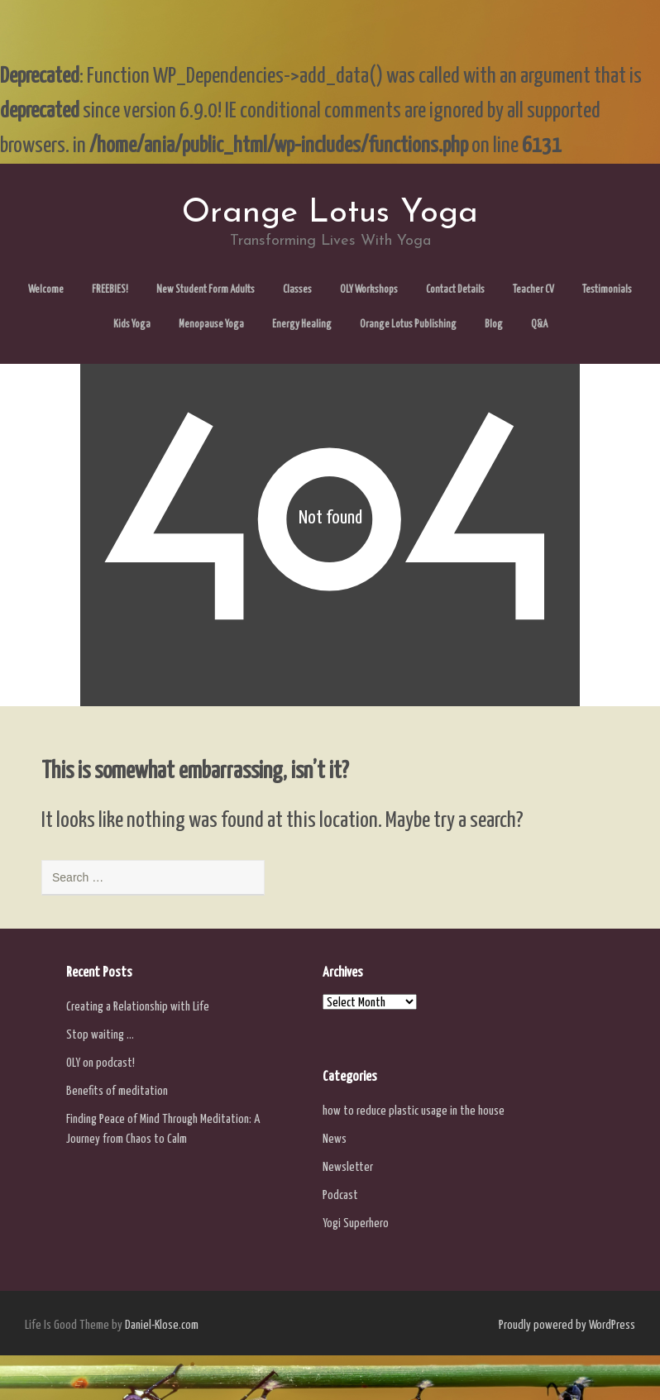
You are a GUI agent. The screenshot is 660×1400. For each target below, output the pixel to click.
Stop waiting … (100, 1035)
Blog (494, 324)
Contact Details (455, 289)
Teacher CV (533, 289)
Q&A (539, 324)
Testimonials (607, 289)
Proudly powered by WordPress (567, 1325)
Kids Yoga (132, 324)
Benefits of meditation (117, 1091)
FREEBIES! (110, 289)
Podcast (340, 1195)
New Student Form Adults (205, 289)
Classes (297, 289)
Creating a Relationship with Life (137, 1007)
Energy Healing (302, 324)
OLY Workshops (369, 289)
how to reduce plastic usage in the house (414, 1111)
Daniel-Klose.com (161, 1325)
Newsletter (348, 1167)
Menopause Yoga (211, 324)
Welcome (46, 289)
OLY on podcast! (100, 1063)
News (335, 1139)
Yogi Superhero (356, 1223)
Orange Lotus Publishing (408, 324)
